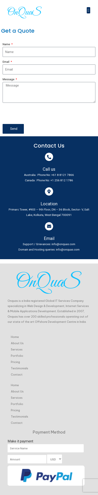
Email (6, 61)
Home (15, 337)
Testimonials (19, 368)
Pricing (15, 362)
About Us (17, 343)
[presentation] (36, 113)
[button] (88, 10)
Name (7, 44)
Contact (17, 374)
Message (9, 79)
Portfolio (17, 355)
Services (17, 349)
